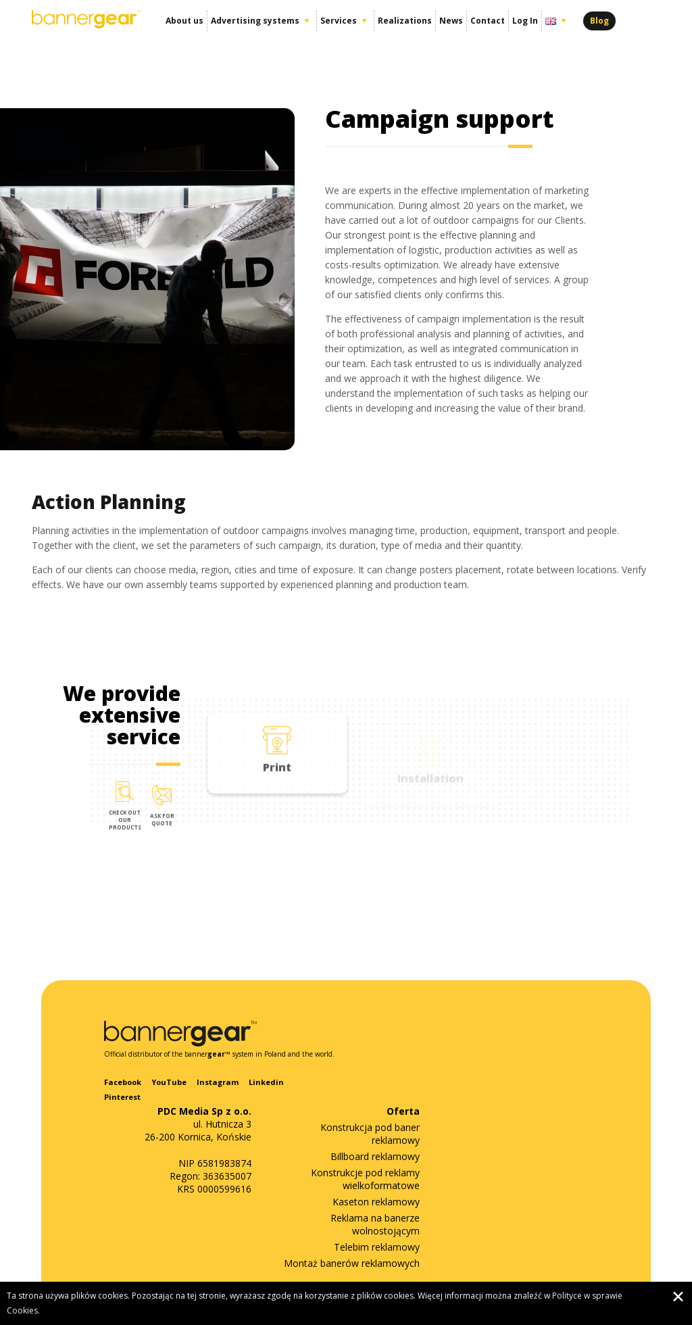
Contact (487, 20)
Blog (599, 20)
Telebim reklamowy (377, 1246)
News (451, 20)
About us (184, 20)
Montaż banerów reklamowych (352, 1263)
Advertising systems (255, 20)
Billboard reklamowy (375, 1156)
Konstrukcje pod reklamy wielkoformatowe (365, 1179)
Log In (525, 20)
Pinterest (122, 1097)
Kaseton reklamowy (376, 1201)
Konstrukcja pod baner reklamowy (370, 1134)
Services (338, 20)
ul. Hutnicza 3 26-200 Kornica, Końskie (198, 1124)
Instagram (218, 1082)
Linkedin (266, 1082)
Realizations (405, 20)
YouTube (169, 1082)
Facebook (122, 1082)
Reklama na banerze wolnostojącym (375, 1224)
